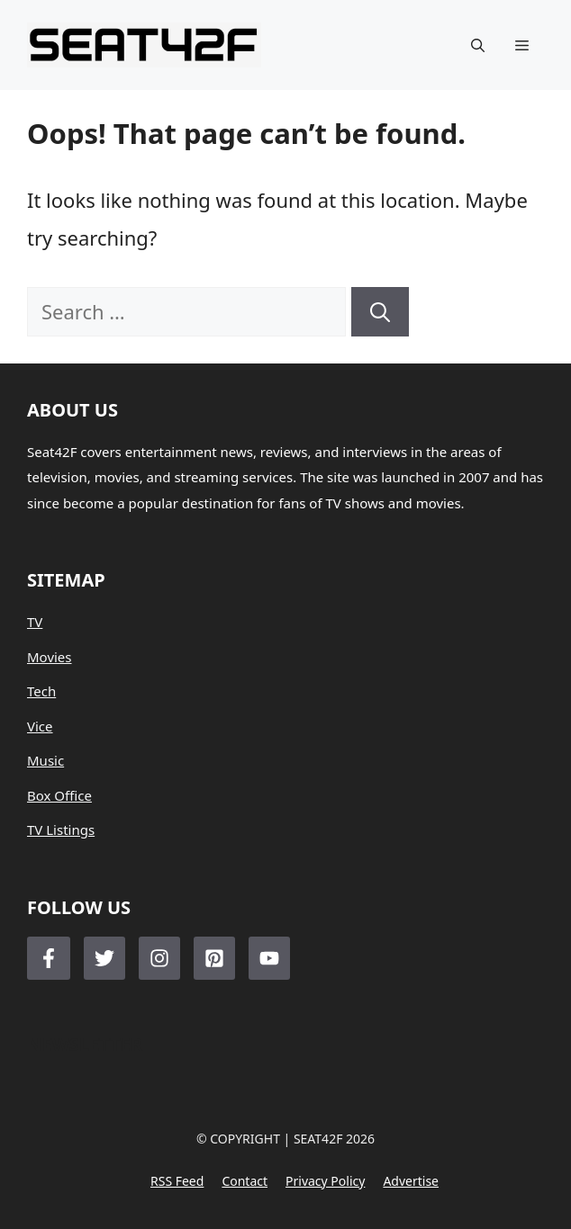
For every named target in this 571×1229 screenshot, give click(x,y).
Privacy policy (325, 1180)
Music (45, 760)
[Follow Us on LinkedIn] (214, 958)
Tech (41, 691)
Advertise (411, 1180)
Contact (244, 1180)
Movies (49, 657)
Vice (40, 726)
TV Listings (61, 830)
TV (34, 622)
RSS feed (177, 1180)
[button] (478, 45)
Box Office (59, 795)
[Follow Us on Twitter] (104, 958)
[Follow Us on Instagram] (159, 958)
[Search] (380, 311)
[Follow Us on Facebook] (48, 958)
